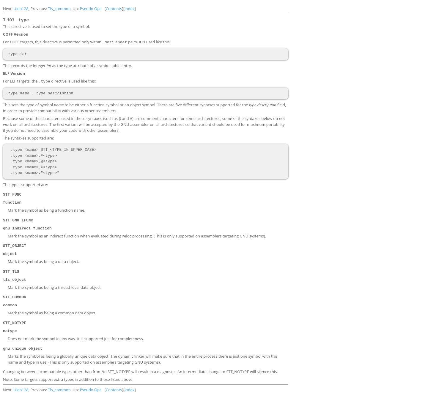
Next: (8, 8)
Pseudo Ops (91, 8)
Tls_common (59, 8)
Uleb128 (20, 8)
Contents (114, 8)
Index (130, 8)
